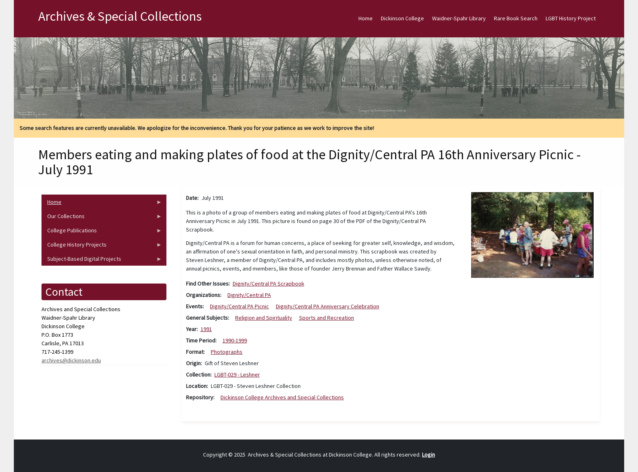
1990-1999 (235, 340)
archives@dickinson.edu (71, 360)
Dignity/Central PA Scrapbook (268, 283)
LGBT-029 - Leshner (237, 374)
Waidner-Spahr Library (459, 18)
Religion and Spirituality (263, 317)
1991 (206, 329)
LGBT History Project (571, 18)
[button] (532, 234)
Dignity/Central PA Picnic (239, 306)
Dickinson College (402, 18)
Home (365, 18)
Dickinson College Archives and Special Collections (282, 397)
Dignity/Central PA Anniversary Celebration (327, 306)
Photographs (227, 351)
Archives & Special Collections (120, 16)
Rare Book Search (515, 18)
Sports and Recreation (326, 317)
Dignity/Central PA (249, 295)
